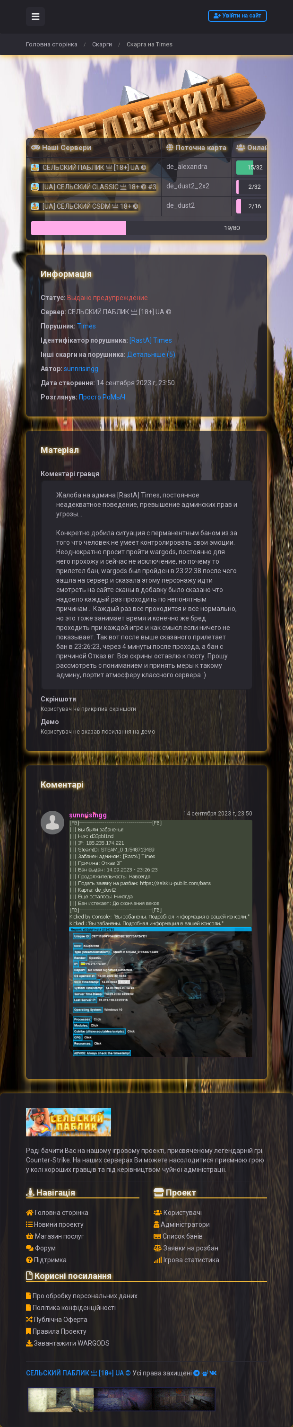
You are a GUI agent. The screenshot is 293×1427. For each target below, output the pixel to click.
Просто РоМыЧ (102, 397)
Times (86, 326)
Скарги (102, 44)
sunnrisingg (81, 368)
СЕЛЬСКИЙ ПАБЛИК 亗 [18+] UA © (78, 1373)
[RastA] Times (150, 340)
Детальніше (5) (151, 354)
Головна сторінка (52, 44)
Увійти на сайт (237, 15)
